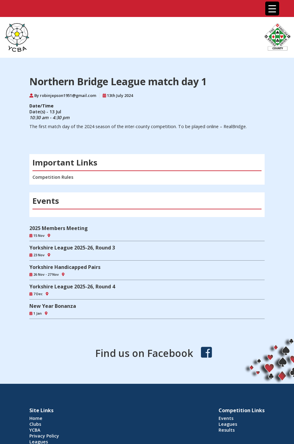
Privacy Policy (44, 436)
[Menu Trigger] (272, 8)
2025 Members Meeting (58, 228)
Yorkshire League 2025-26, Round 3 (72, 247)
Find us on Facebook (144, 353)
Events (226, 418)
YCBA (34, 430)
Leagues (228, 424)
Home (35, 418)
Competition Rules (52, 177)
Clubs (35, 424)
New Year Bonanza (52, 306)
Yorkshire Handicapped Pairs (64, 267)
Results (227, 430)
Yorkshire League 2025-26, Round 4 (72, 286)
